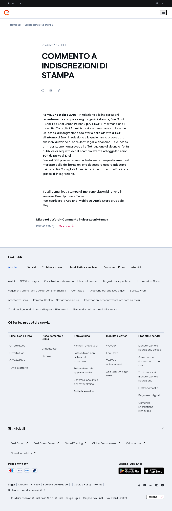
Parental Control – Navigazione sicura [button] (56, 300)
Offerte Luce (17, 345)
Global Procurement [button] (106, 443)
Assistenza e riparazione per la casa (149, 361)
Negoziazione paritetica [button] (117, 281)
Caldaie (46, 356)
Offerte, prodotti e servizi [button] (29, 322)
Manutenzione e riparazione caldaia (150, 347)
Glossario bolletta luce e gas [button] (107, 290)
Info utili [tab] (136, 267)
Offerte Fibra (17, 360)
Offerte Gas (16, 353)
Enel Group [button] (19, 443)
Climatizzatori (50, 348)
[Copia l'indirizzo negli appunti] (59, 90)
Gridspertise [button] (135, 443)
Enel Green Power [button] (46, 443)
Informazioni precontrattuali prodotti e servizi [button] (112, 300)
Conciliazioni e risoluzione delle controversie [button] (71, 281)
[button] (51, 90)
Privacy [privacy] (35, 484)
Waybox (111, 345)
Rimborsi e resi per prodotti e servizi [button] (95, 309)
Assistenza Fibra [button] (18, 300)
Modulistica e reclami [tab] (83, 267)
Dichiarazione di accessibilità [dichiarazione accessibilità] (26, 490)
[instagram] (156, 485)
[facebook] (133, 485)
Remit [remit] (98, 484)
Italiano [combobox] (152, 496)
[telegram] (162, 485)
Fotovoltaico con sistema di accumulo (84, 357)
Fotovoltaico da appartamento (83, 370)
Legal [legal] (11, 484)
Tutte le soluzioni (84, 391)
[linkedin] (150, 485)
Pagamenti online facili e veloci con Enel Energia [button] (37, 290)
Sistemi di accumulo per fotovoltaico (86, 382)
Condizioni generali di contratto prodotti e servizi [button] (38, 309)
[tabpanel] (86, 295)
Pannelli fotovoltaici (86, 345)
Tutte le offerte (18, 367)
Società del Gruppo (55, 484)
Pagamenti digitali (149, 395)
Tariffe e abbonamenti (114, 362)
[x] (139, 485)
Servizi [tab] (31, 267)
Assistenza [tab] (14, 267)
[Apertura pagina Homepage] (16, 25)
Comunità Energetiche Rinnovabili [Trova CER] (145, 406)
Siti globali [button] (16, 428)
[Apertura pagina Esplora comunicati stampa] (39, 25)
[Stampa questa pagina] (42, 90)
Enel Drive (112, 353)
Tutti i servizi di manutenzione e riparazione (148, 376)
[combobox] (155, 497)
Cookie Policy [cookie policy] (82, 484)
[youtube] (144, 485)
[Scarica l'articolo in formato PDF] (66, 227)
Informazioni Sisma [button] (149, 281)
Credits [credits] (23, 484)
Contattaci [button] (77, 290)
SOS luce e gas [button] (29, 281)
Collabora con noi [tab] (53, 267)
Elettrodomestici (148, 388)
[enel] (6, 12)
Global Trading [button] (76, 443)
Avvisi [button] (11, 281)
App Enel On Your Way (117, 373)
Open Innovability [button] (23, 453)
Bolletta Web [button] (138, 290)
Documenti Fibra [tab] (114, 267)
